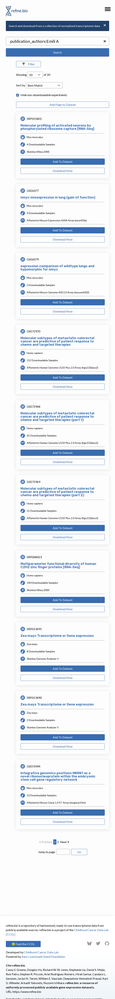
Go (79, 852)
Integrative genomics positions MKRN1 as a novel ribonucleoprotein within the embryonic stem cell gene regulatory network (58, 776)
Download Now (63, 170)
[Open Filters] (28, 64)
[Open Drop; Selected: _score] (44, 85)
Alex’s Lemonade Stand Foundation (43, 956)
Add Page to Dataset (63, 104)
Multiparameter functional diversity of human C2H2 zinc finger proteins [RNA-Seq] (58, 565)
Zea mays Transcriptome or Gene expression (57, 636)
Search (57, 52)
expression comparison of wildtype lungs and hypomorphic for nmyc (57, 267)
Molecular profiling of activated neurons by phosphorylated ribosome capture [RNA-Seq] (57, 127)
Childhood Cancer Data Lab (41, 952)
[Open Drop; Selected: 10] (35, 75)
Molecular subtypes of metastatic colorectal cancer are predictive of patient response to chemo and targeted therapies (57, 341)
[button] (108, 10)
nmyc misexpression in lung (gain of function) (58, 197)
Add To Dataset (63, 161)
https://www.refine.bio (27, 991)
